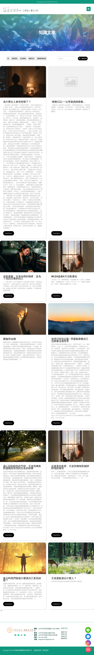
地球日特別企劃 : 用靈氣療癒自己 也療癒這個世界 (69, 340)
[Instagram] (18, 635)
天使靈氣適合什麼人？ (63, 578)
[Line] (88, 630)
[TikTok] (22, 635)
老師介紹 (64, 634)
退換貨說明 (37, 650)
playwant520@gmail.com (46, 639)
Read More (8, 233)
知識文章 (64, 636)
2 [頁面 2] (1, 610)
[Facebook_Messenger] (88, 636)
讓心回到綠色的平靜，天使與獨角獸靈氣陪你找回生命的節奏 (22, 467)
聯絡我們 (64, 638)
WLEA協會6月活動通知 (64, 276)
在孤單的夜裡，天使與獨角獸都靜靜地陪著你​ (70, 467)
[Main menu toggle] (89, 9)
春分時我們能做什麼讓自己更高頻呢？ (22, 579)
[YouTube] (25, 635)
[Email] (88, 649)
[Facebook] (15, 635)
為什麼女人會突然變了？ (17, 101)
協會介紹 (64, 632)
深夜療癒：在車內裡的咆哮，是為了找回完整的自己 (22, 277)
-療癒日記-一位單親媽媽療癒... (68, 101)
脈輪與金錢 (9, 338)
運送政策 (46, 650)
